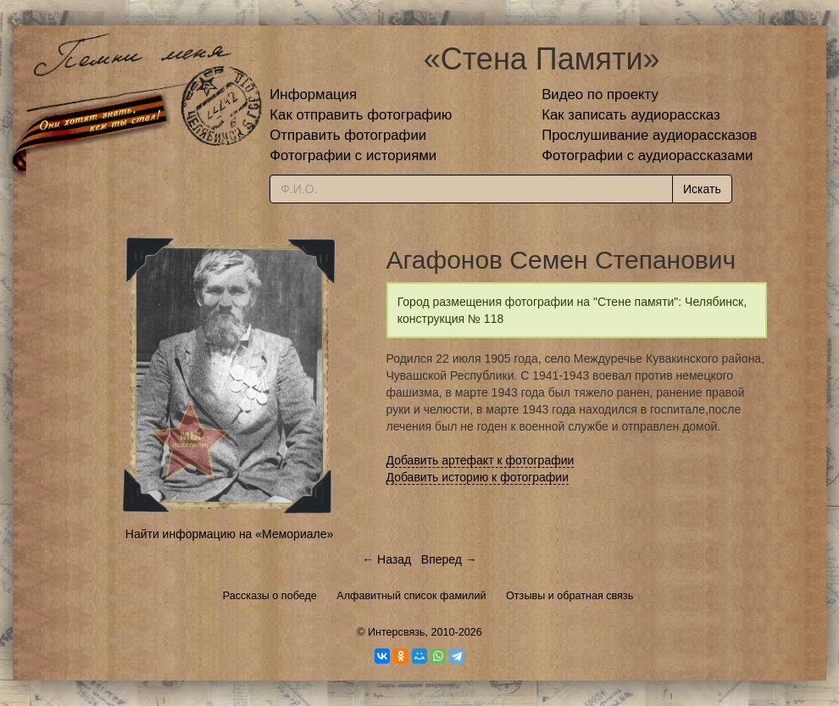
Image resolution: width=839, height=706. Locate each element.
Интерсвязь (396, 632)
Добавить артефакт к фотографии (480, 460)
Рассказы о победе (270, 596)
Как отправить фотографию (360, 115)
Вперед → (449, 559)
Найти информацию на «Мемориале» (229, 534)
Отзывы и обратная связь (569, 596)
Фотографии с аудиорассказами (647, 155)
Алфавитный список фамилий (411, 596)
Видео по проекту (600, 94)
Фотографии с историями (352, 155)
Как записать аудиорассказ (631, 115)
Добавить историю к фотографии (478, 477)
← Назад (386, 559)
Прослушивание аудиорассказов (649, 135)
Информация (313, 94)
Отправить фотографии (347, 135)
